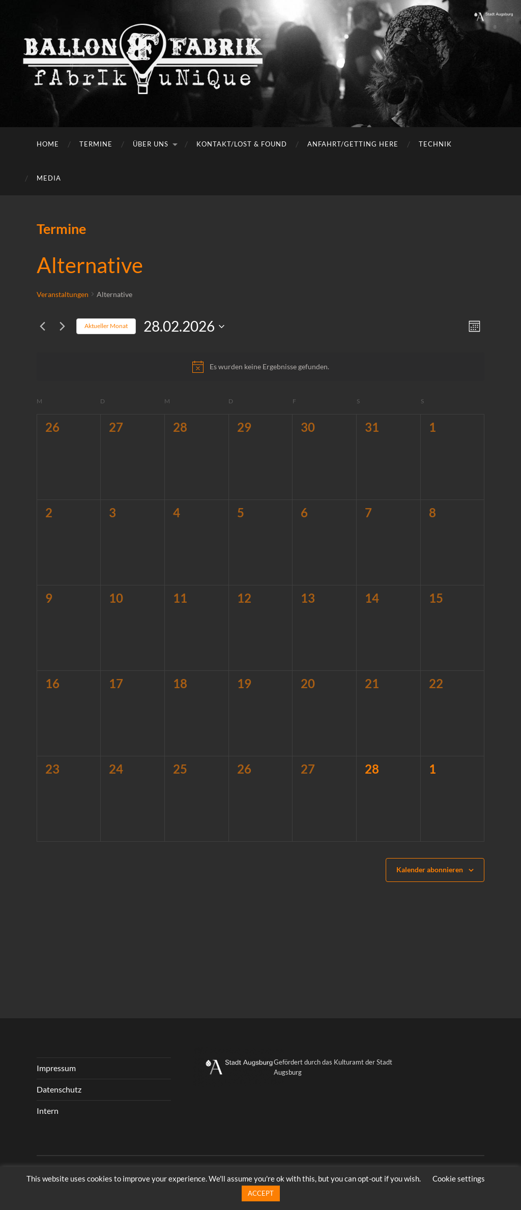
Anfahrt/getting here (352, 144)
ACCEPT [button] (261, 1193)
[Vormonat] (43, 326)
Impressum (56, 1068)
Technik (435, 144)
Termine (95, 144)
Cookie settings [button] (458, 1178)
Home (48, 144)
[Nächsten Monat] (62, 326)
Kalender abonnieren (429, 869)
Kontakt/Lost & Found (241, 144)
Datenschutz (59, 1089)
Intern (48, 1110)
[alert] (261, 366)
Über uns (150, 144)
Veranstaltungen (63, 294)
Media (49, 178)
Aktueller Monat (106, 326)
